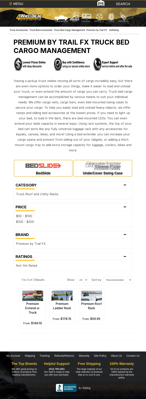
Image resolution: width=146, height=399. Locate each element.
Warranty (84, 355)
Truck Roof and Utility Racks (37, 194)
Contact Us (133, 355)
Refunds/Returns (64, 355)
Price (73, 207)
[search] (122, 4)
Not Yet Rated (27, 265)
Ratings (73, 256)
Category (73, 185)
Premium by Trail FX (31, 244)
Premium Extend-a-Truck (32, 308)
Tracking (45, 355)
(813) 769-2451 (57, 369)
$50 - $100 (24, 216)
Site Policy (100, 355)
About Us (116, 355)
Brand (73, 234)
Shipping (30, 355)
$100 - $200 (25, 222)
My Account (13, 355)
